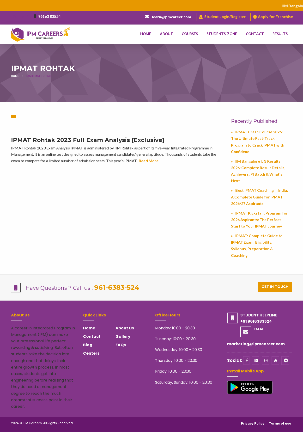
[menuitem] (146, 34)
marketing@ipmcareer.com (256, 344)
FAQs (120, 345)
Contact (255, 33)
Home (145, 33)
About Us (124, 328)
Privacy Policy (252, 423)
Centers (91, 353)
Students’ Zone (221, 33)
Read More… (150, 160)
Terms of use (280, 423)
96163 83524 (49, 16)
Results (280, 33)
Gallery (122, 336)
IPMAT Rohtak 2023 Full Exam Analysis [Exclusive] (87, 139)
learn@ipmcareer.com (171, 16)
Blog (87, 345)
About (166, 33)
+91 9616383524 (256, 321)
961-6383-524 (116, 287)
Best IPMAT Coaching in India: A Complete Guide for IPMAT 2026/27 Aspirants (259, 196)
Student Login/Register (222, 17)
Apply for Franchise (273, 17)
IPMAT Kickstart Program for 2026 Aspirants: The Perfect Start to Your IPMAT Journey (259, 219)
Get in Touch (274, 286)
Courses (190, 33)
